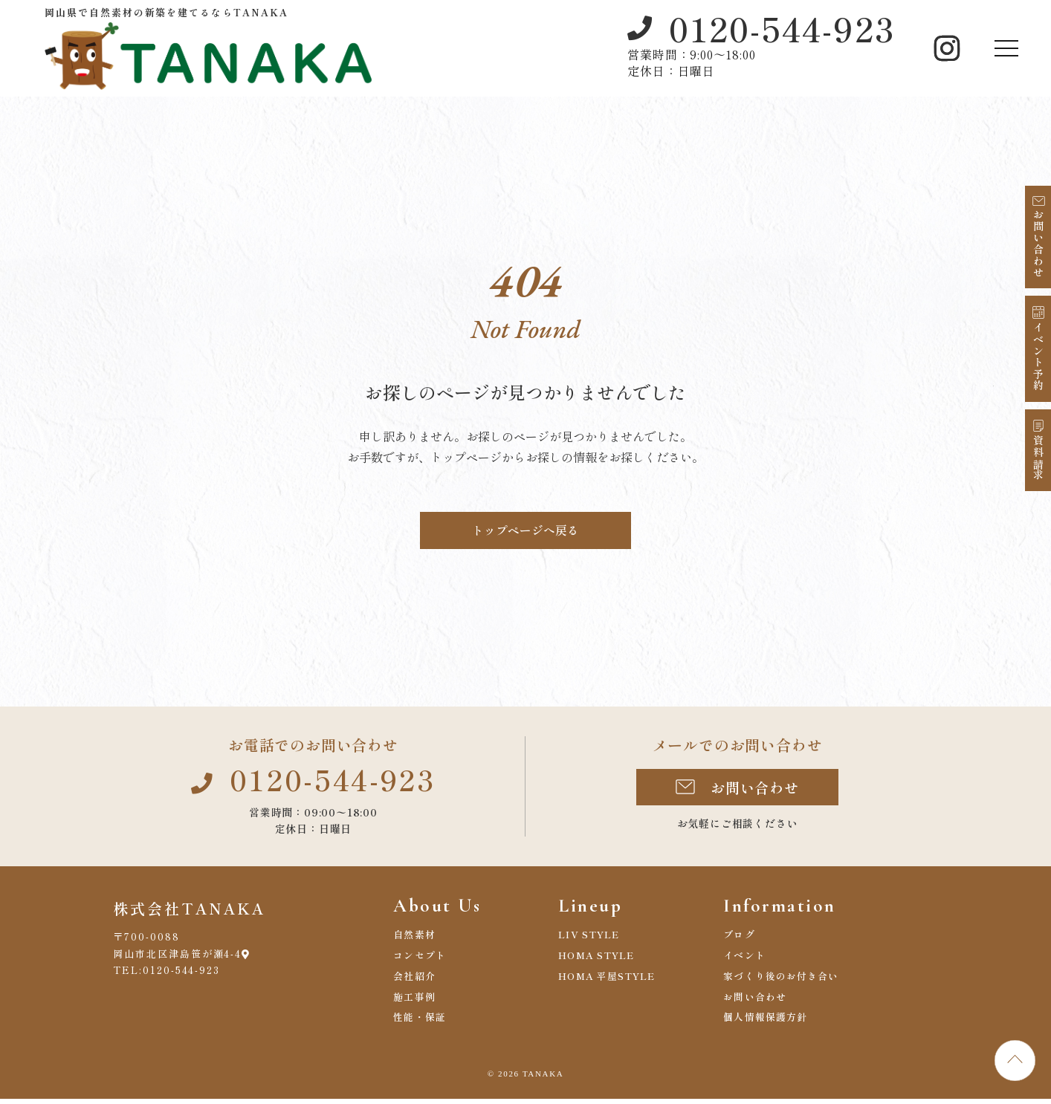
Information (785, 909)
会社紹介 (414, 981)
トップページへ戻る (525, 530)
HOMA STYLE (597, 960)
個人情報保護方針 (765, 1022)
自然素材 (414, 939)
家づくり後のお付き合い (781, 981)
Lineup (593, 909)
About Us (441, 909)
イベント (744, 960)
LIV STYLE (589, 939)
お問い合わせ (1038, 244)
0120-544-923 (782, 28)
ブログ (739, 939)
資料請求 (1038, 458)
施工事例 (414, 1002)
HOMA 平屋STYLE (608, 981)
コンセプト (420, 960)
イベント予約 (1038, 356)
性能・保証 (420, 1022)
